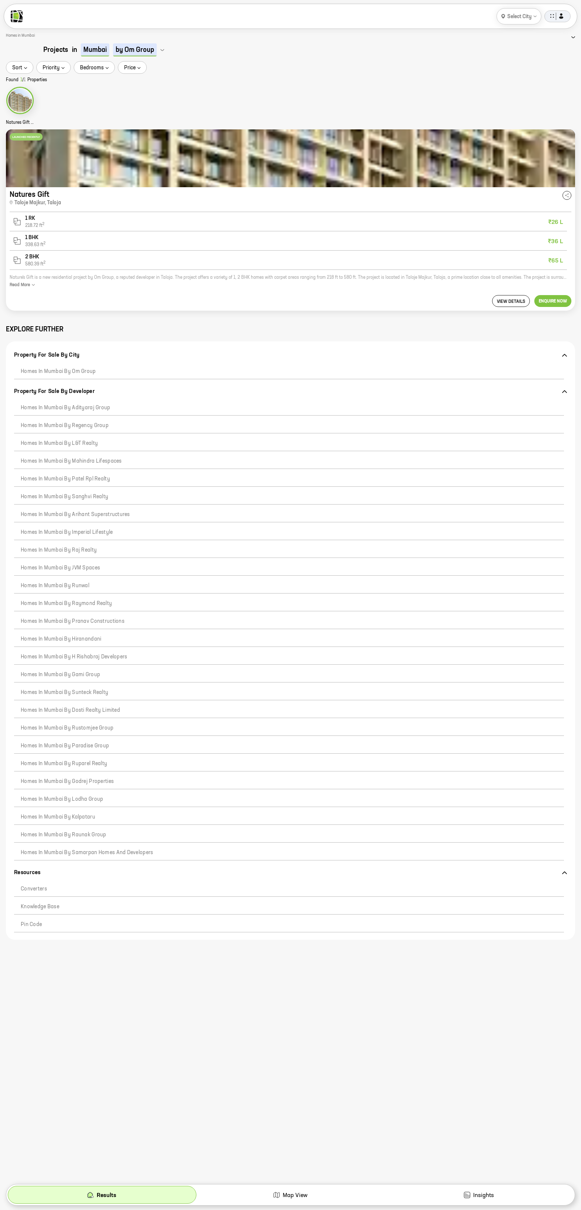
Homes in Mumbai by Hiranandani (61, 639)
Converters (34, 889)
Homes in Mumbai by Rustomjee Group (67, 728)
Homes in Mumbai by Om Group (58, 371)
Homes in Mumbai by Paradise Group (65, 745)
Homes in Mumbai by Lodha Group (62, 799)
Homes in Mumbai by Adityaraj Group (65, 407)
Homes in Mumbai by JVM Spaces (60, 568)
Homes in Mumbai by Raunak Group (63, 834)
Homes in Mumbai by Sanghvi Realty (64, 496)
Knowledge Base (40, 906)
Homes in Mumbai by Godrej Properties (67, 781)
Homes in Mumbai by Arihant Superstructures (75, 514)
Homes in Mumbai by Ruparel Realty (64, 763)
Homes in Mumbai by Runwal (55, 585)
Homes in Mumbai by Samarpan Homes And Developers (87, 852)
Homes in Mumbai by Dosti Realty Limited (70, 710)
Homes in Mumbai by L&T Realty (59, 443)
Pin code (31, 924)
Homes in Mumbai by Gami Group (60, 674)
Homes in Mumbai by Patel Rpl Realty (65, 479)
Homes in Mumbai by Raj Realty (59, 550)
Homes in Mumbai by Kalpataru (58, 817)
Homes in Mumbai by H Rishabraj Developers (74, 656)
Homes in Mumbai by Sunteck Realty (64, 692)
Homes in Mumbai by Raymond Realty (66, 603)
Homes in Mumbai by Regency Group (65, 425)
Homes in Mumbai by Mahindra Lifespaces (71, 461)
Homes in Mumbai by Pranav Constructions (72, 621)
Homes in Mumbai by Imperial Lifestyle (67, 532)
